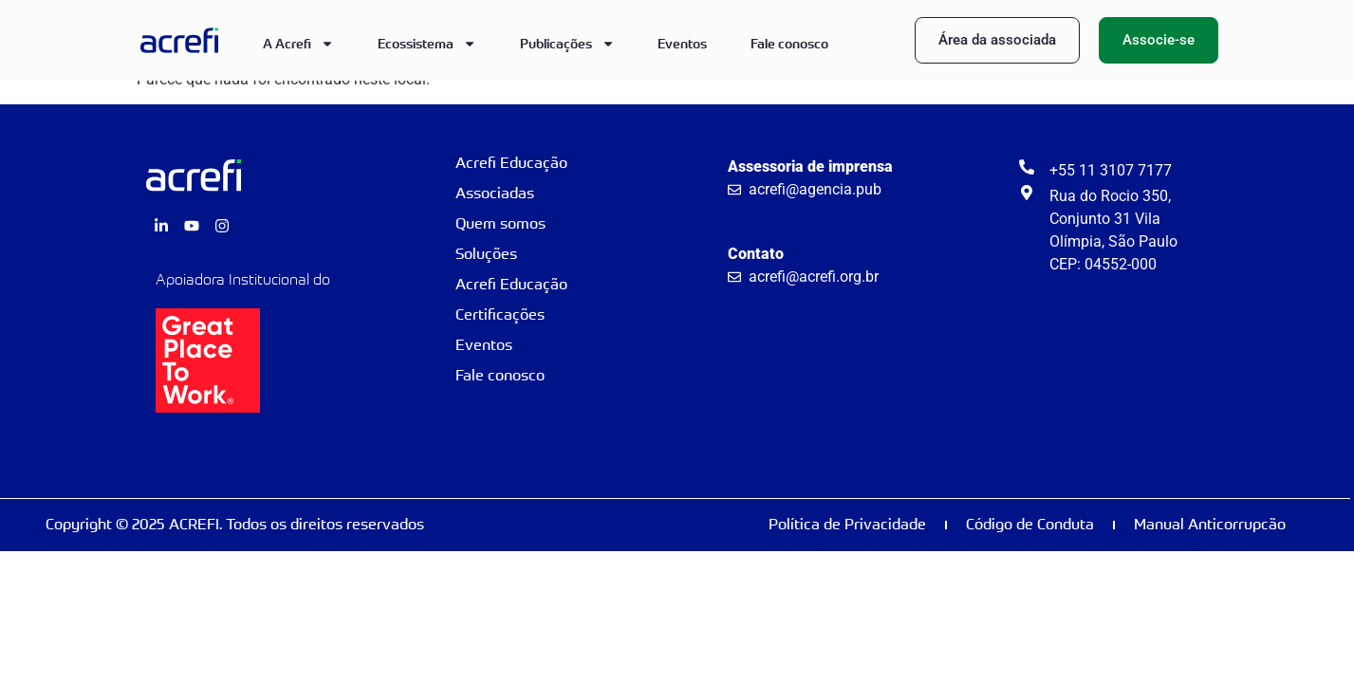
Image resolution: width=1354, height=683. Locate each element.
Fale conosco (789, 43)
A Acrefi (298, 44)
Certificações (500, 314)
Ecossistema (427, 44)
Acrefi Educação (511, 163)
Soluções (486, 254)
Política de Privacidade (847, 524)
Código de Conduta (1030, 524)
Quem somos (500, 223)
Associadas (494, 193)
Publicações (567, 44)
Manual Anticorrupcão (1210, 524)
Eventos (682, 43)
